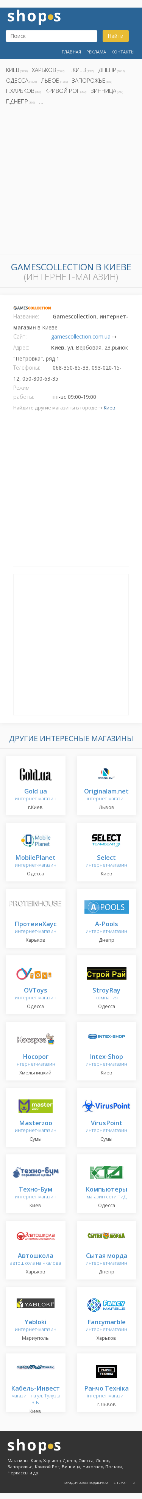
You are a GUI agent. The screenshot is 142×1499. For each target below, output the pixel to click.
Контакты (122, 52)
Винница (103, 90)
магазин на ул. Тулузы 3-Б (35, 1396)
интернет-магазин (35, 795)
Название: (26, 316)
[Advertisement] (71, 182)
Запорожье (88, 80)
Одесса (17, 80)
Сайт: (20, 336)
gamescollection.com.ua (81, 336)
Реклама (96, 52)
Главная (71, 52)
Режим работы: (23, 392)
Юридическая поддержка (86, 1482)
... (41, 101)
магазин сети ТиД (106, 1193)
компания (106, 994)
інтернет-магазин (106, 795)
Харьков (44, 70)
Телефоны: (26, 367)
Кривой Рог (62, 90)
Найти (115, 35)
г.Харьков (20, 90)
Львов (50, 80)
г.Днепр (17, 101)
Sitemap (120, 1482)
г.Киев (77, 70)
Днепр (107, 70)
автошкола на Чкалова (35, 1259)
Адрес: (21, 347)
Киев (12, 70)
